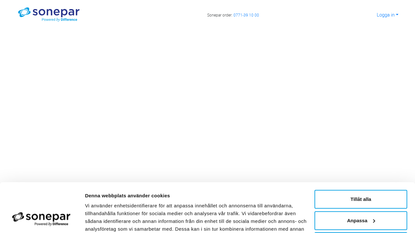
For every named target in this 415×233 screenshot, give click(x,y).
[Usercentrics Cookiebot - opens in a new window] (42, 220)
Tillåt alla (360, 157)
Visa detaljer (99, 220)
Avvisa (361, 199)
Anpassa (361, 178)
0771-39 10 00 (246, 14)
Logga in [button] (386, 14)
